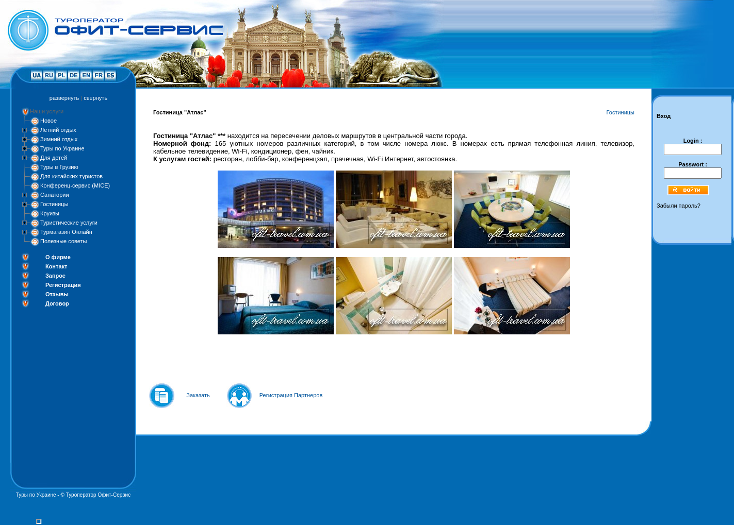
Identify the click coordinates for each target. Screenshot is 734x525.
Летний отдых (58, 130)
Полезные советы (63, 241)
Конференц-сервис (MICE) (75, 185)
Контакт (56, 266)
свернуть (95, 98)
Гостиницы (54, 204)
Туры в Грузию (59, 167)
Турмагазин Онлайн (66, 232)
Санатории (54, 195)
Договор (57, 303)
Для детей (53, 158)
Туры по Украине (62, 148)
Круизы (49, 213)
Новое (48, 120)
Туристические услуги (68, 222)
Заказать (198, 395)
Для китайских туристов (71, 176)
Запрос (55, 276)
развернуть (64, 98)
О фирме (58, 257)
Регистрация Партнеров (291, 395)
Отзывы (57, 294)
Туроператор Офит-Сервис (98, 495)
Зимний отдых (58, 139)
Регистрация (63, 285)
